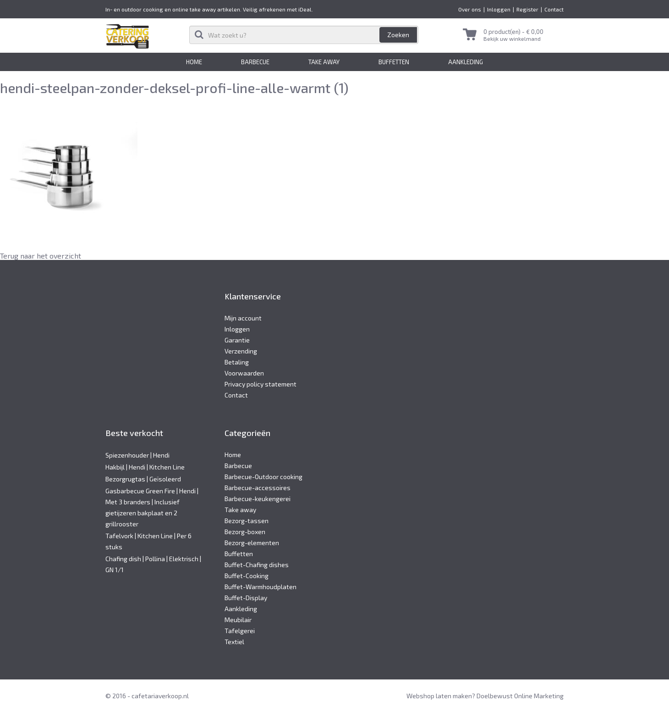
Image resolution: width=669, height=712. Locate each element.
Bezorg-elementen (252, 542)
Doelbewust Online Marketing (520, 696)
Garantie (237, 340)
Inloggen (498, 9)
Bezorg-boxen (245, 531)
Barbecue (255, 62)
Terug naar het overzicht (40, 255)
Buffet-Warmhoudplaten (260, 587)
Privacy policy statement (260, 384)
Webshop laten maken (439, 696)
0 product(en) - (513, 31)
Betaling (237, 362)
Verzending (241, 351)
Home (194, 62)
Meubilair (238, 620)
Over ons (469, 9)
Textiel (234, 642)
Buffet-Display (246, 598)
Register (527, 9)
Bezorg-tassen (247, 520)
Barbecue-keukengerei (258, 498)
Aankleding (465, 62)
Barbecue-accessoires (258, 487)
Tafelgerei (240, 631)
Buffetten (393, 62)
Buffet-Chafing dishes (257, 564)
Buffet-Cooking (247, 576)
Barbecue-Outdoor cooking (263, 476)
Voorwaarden (244, 373)
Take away (324, 62)
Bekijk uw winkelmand (512, 38)
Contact (554, 9)
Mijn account (243, 318)
